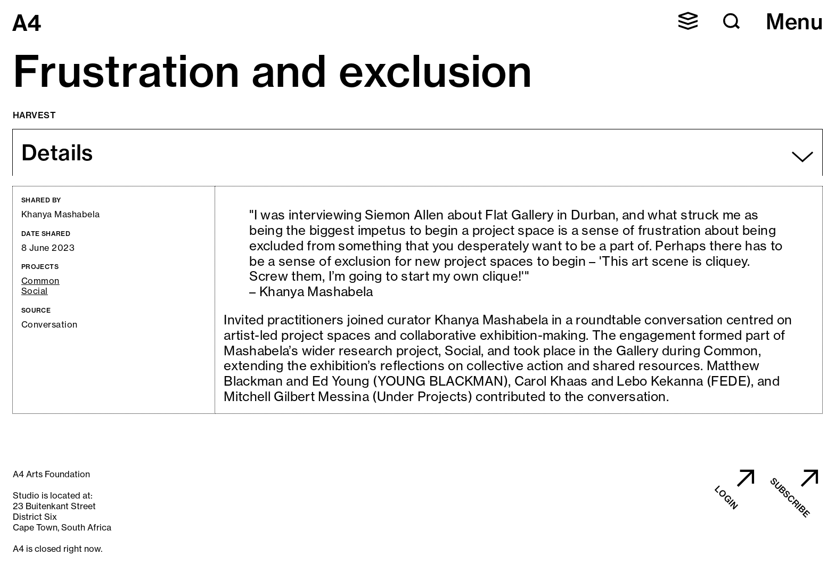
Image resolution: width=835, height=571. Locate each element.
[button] (688, 20)
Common (40, 281)
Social (34, 291)
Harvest (34, 115)
